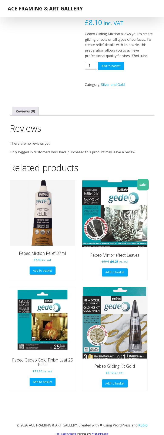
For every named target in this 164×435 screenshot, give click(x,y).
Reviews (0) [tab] (25, 111)
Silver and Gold (113, 84)
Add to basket (111, 66)
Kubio (143, 425)
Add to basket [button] (42, 270)
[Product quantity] (91, 66)
